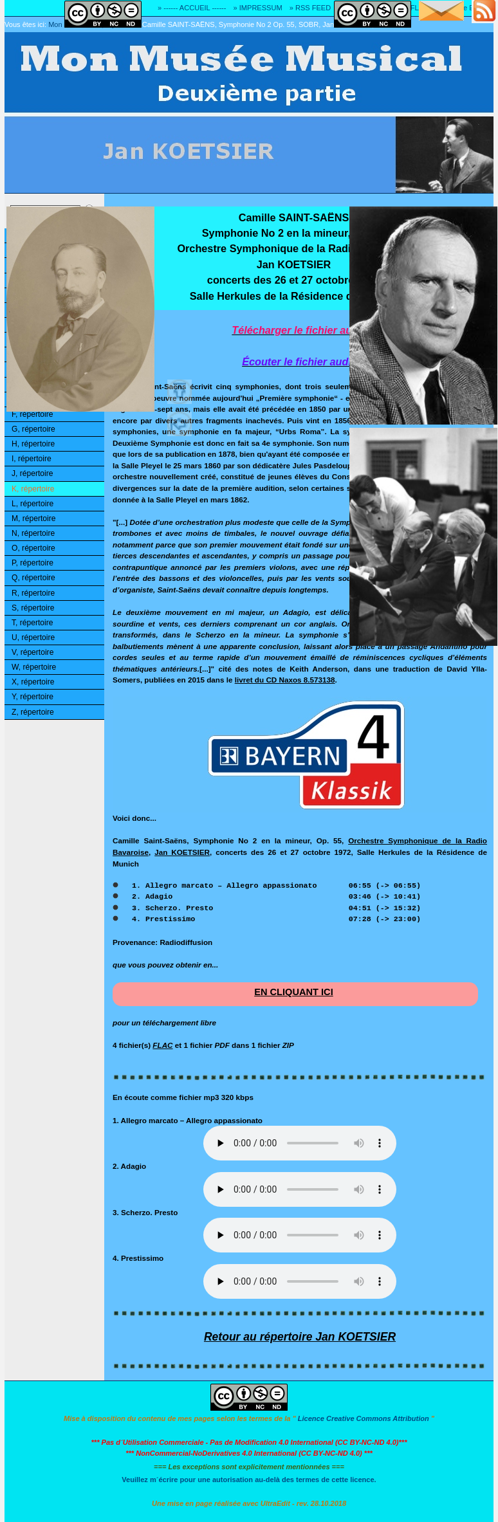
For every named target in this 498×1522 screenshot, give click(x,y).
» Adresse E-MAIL (464, 8)
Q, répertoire (33, 577)
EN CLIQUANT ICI (293, 992)
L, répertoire (32, 503)
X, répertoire (33, 681)
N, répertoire (33, 533)
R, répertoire (33, 593)
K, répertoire (33, 488)
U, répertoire (33, 637)
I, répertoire (31, 458)
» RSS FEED (310, 8)
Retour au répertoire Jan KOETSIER (300, 1336)
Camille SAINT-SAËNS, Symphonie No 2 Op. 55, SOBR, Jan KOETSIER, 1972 (267, 24)
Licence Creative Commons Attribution (363, 1418)
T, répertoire (32, 622)
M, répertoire (33, 518)
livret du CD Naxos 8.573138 (285, 679)
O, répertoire (33, 548)
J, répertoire (32, 473)
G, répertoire (33, 429)
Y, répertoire (32, 696)
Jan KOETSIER (182, 852)
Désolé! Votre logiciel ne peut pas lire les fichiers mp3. (299, 1143)
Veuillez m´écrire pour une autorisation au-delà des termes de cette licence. (249, 1479)
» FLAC (416, 8)
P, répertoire (32, 562)
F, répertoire (32, 414)
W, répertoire (34, 667)
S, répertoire (33, 607)
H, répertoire (33, 443)
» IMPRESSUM (258, 8)
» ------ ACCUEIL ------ (192, 8)
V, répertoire (32, 652)
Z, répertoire (33, 712)
